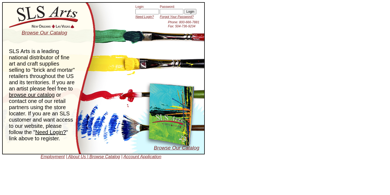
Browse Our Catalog (176, 148)
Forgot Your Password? (177, 17)
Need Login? (144, 17)
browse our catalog (32, 95)
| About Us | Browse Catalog (93, 156)
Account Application (142, 156)
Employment (53, 156)
